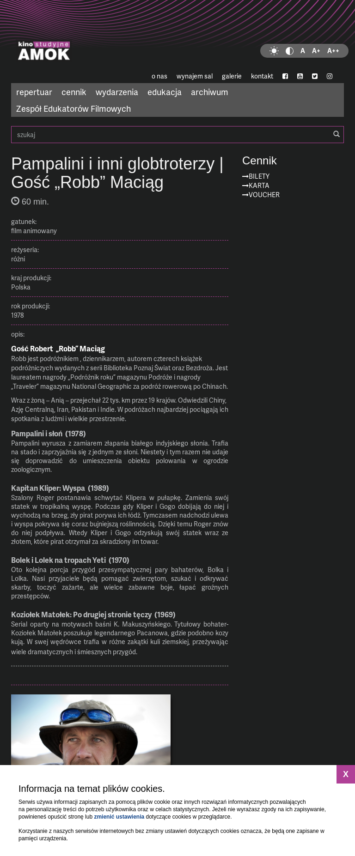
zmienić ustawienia (119, 817)
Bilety (259, 176)
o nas (159, 76)
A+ (316, 50)
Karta (259, 185)
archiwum (209, 91)
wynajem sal (195, 76)
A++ (333, 50)
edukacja (164, 91)
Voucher (264, 194)
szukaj (177, 134)
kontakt (262, 76)
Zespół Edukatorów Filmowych (73, 108)
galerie (232, 76)
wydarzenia (117, 91)
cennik (73, 91)
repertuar (34, 91)
